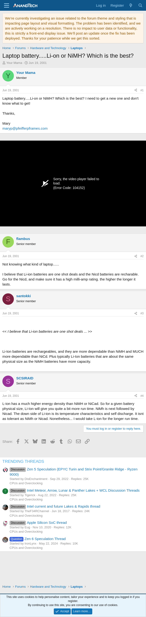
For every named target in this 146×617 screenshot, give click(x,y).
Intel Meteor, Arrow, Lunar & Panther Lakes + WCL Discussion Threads (75, 490)
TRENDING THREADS (23, 461)
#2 (142, 256)
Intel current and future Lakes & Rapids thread (55, 506)
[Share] (136, 90)
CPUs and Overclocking (26, 483)
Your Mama (14, 63)
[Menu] (6, 5)
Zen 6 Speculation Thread (38, 539)
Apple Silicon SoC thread (38, 522)
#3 (142, 313)
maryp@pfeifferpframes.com (25, 128)
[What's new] (130, 5)
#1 (142, 90)
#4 (142, 396)
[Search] (140, 5)
